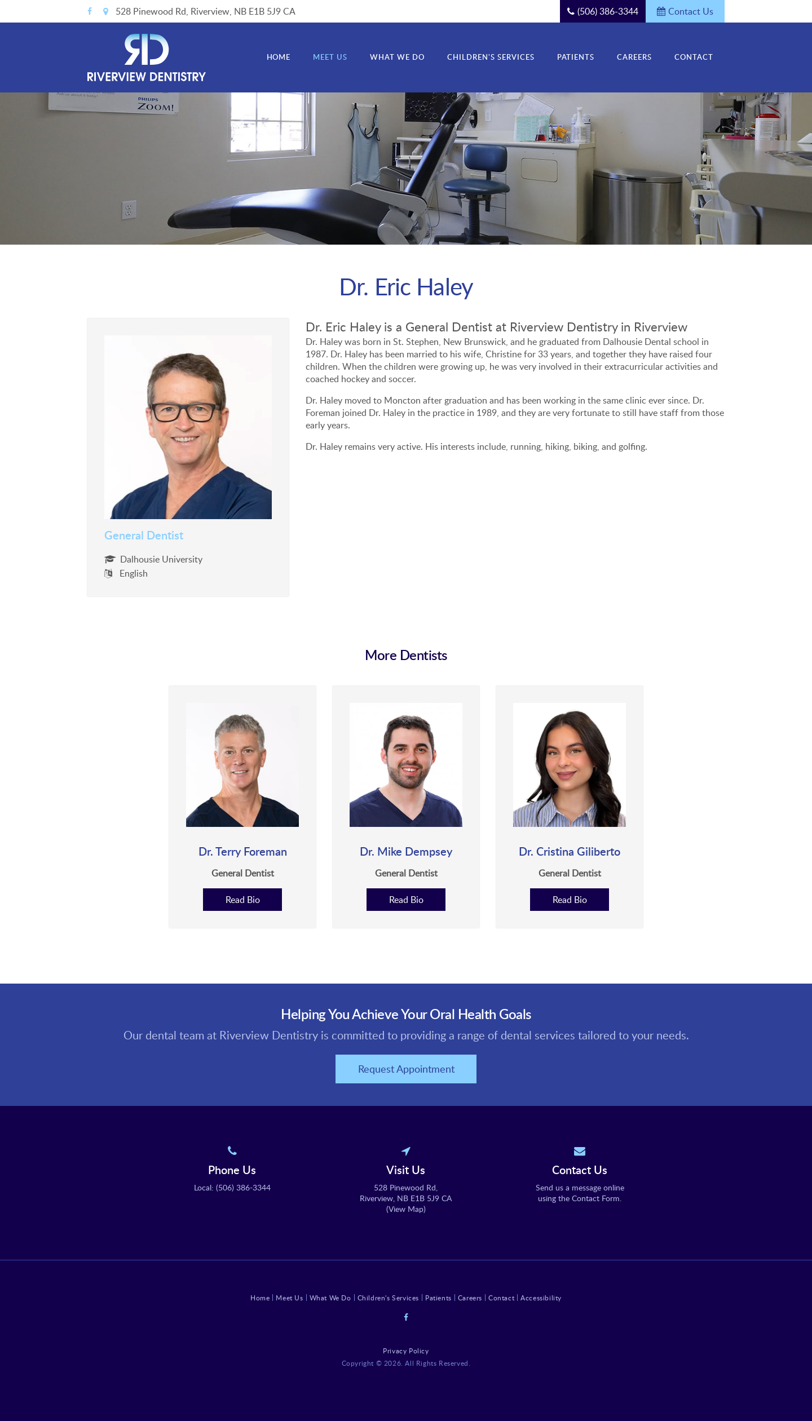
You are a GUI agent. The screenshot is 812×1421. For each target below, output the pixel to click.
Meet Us (330, 57)
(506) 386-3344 (607, 11)
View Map (406, 1208)
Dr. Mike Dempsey (406, 851)
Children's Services (491, 57)
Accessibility (541, 1297)
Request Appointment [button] (406, 1068)
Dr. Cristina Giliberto (569, 851)
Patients (576, 57)
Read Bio (243, 899)
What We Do (397, 57)
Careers (634, 57)
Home (279, 57)
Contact (693, 57)
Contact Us (690, 11)
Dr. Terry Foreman (242, 851)
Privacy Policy (406, 1350)
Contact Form (596, 1198)
